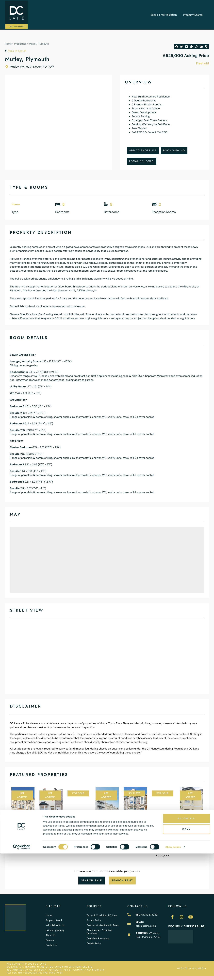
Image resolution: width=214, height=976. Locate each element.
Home (8, 43)
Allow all (186, 940)
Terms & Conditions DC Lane (102, 915)
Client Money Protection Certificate (99, 931)
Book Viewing (174, 150)
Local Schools (141, 161)
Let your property (55, 930)
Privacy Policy (94, 920)
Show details (173, 969)
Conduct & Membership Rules (102, 925)
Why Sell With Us (55, 925)
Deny (186, 951)
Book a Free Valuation (163, 15)
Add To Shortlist (143, 150)
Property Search (193, 15)
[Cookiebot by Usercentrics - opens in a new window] (21, 969)
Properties (20, 43)
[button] (176, 46)
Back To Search (15, 51)
